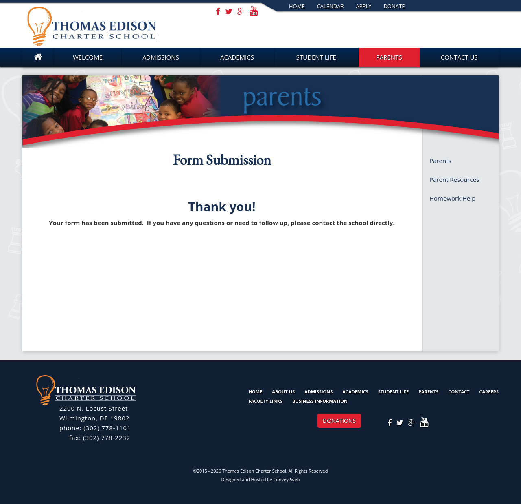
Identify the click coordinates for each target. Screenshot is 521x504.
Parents (389, 57)
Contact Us (459, 57)
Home (297, 6)
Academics (237, 57)
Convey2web (286, 479)
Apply (364, 6)
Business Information (320, 401)
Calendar (330, 6)
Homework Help (452, 198)
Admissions (160, 57)
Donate (394, 6)
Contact (458, 392)
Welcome (88, 57)
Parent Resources (454, 179)
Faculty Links (265, 401)
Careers (489, 392)
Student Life (316, 57)
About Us (283, 392)
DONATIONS (339, 420)
